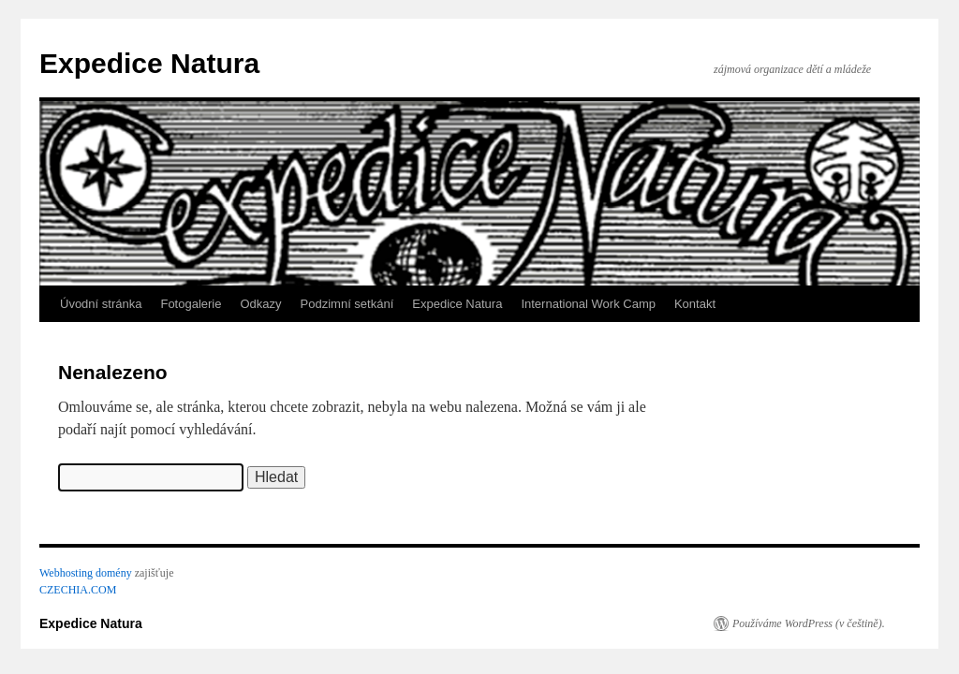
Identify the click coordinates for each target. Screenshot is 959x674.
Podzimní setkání (347, 304)
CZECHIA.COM (77, 589)
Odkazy (260, 304)
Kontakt (695, 304)
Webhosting (66, 572)
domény (114, 572)
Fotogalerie (190, 304)
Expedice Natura (149, 63)
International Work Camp (588, 304)
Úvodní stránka (100, 304)
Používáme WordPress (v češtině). (808, 623)
